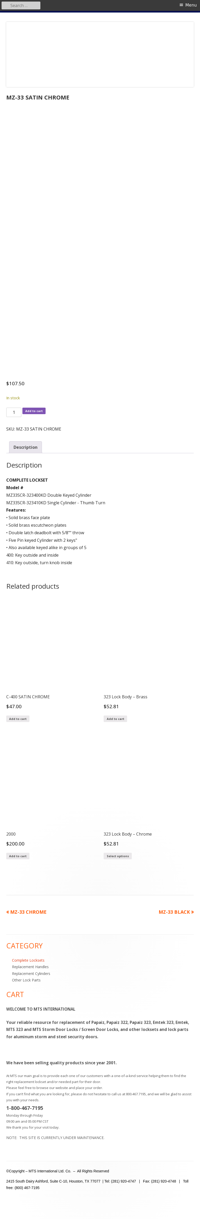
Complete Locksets (28, 960)
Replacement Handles (30, 966)
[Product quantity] (13, 412)
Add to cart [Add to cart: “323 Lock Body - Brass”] (115, 719)
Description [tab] (26, 447)
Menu (191, 5)
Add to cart (34, 411)
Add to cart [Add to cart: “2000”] (18, 856)
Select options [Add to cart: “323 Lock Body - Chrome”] (118, 856)
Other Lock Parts (26, 980)
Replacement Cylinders (31, 973)
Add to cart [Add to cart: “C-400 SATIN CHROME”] (18, 719)
